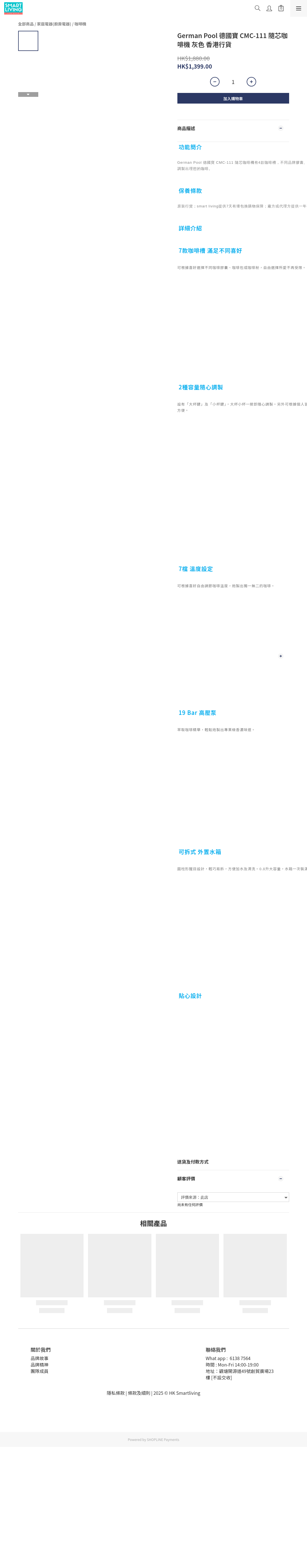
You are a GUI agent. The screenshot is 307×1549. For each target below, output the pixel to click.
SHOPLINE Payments (163, 1439)
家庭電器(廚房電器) (54, 24)
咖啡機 (80, 24)
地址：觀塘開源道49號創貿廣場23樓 (240, 1374)
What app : (217, 1358)
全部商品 (26, 24)
